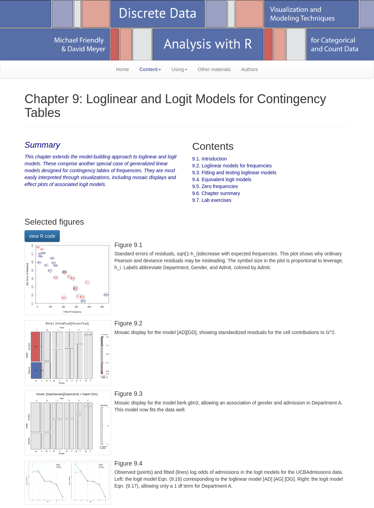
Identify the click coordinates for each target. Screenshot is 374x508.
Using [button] (179, 69)
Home (122, 69)
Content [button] (150, 69)
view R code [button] (42, 236)
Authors (249, 69)
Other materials (214, 69)
